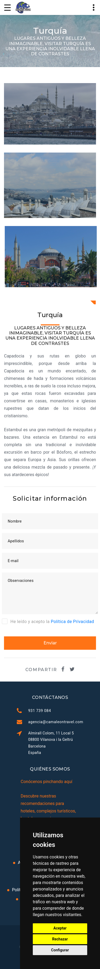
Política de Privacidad (72, 621)
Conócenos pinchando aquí (47, 781)
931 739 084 (39, 711)
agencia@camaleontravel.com (55, 722)
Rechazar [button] (60, 939)
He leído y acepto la (48, 621)
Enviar (50, 642)
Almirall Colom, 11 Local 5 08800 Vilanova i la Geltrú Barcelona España (51, 742)
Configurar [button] (60, 950)
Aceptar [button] (60, 928)
